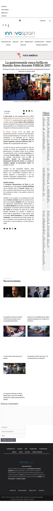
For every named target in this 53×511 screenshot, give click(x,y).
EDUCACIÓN (15, 41)
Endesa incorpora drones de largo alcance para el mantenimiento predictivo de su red (48, 229)
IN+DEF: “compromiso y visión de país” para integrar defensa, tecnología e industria (48, 185)
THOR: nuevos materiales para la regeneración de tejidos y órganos (44, 182)
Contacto (3, 16)
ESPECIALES (23, 45)
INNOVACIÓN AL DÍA (6, 41)
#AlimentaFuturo (39, 41)
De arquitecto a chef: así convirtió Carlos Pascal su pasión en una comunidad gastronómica (12, 319)
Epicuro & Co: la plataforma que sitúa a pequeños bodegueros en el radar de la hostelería (38, 319)
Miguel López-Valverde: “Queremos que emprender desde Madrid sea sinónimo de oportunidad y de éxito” (48, 139)
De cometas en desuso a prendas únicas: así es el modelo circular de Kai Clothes (44, 133)
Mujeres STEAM (29, 41)
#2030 (21, 41)
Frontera (48, 41)
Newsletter (4, 12)
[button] (50, 21)
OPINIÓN (8, 45)
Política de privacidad (17, 499)
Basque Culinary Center (14, 132)
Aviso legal (40, 497)
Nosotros (3, 6)
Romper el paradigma (42, 45)
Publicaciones (5, 9)
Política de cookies (29, 499)
